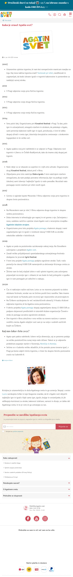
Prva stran (8, 20)
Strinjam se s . (14, 431)
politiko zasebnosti (18, 431)
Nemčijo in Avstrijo (48, 343)
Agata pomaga (40, 228)
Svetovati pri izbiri (45, 73)
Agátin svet (31, 250)
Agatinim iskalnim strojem (17, 224)
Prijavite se (63, 426)
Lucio (4, 394)
